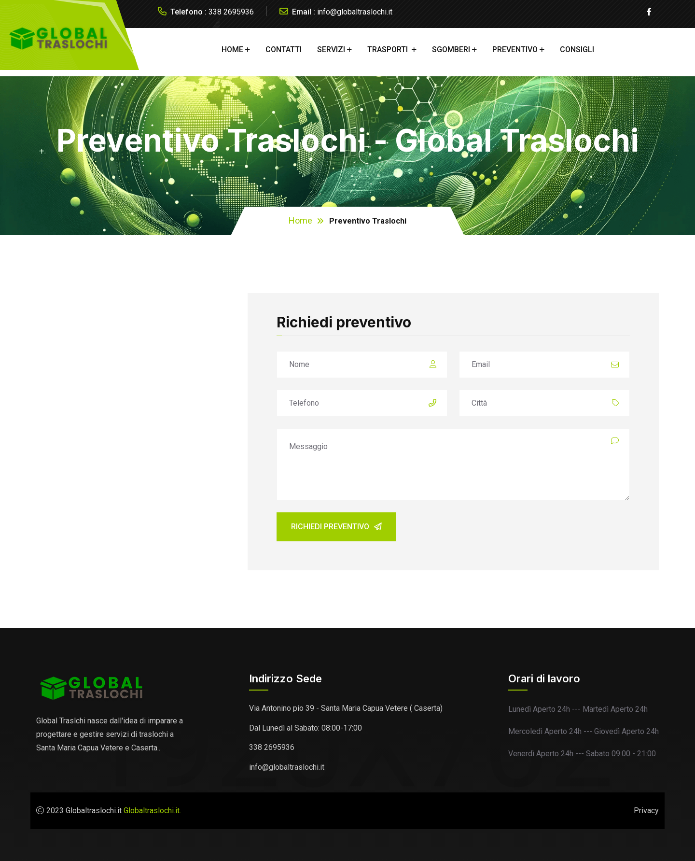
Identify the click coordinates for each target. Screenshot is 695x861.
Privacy (646, 810)
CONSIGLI (577, 49)
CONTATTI (283, 49)
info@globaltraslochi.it (354, 11)
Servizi (331, 49)
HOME (232, 49)
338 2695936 (231, 11)
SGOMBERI (451, 49)
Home (300, 220)
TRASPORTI (388, 49)
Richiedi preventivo (336, 526)
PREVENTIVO (515, 49)
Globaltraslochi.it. (152, 810)
